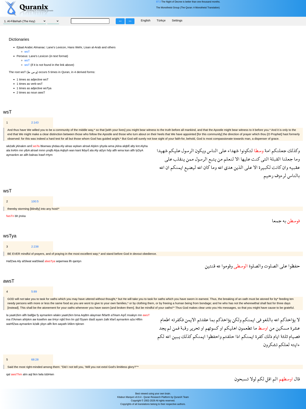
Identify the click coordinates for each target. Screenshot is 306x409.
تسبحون (242, 378)
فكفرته (177, 319)
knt (138, 146)
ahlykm (27, 319)
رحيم (268, 175)
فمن (175, 327)
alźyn (103, 150)
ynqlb (50, 150)
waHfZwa (12, 323)
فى (258, 319)
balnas (34, 154)
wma (111, 146)
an (22, 154)
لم (168, 327)
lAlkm (72, 323)
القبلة (275, 158)
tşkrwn (80, 323)
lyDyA (139, 150)
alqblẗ (126, 146)
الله (220, 167)
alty (133, 146)
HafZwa (11, 261)
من (219, 158)
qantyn (77, 261)
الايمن (190, 319)
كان (206, 167)
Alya (57, 150)
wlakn (57, 315)
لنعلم (228, 158)
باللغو (267, 319)
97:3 (158, 1)
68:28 (35, 359)
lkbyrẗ (86, 150)
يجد (162, 327)
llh (71, 261)
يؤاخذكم (287, 319)
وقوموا (226, 265)
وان (284, 167)
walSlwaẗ (38, 261)
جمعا (276, 220)
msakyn (132, 315)
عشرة (294, 327)
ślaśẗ (92, 319)
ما (254, 327)
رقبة (183, 327)
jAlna (119, 146)
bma (77, 315)
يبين (175, 336)
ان (167, 167)
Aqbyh (64, 150)
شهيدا (162, 150)
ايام (275, 336)
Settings (177, 20)
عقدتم (202, 319)
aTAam (116, 315)
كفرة (258, 336)
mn (21, 150)
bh (17, 216)
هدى (228, 167)
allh (115, 150)
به (283, 220)
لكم (160, 336)
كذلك (186, 336)
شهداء (232, 150)
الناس (212, 150)
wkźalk (11, 146)
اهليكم (230, 327)
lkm (55, 323)
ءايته (295, 344)
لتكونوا (246, 150)
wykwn (78, 146)
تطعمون (244, 327)
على (222, 150)
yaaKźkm (15, 315)
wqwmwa (62, 261)
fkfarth (106, 315)
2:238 (35, 246)
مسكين (282, 327)
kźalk (36, 323)
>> (130, 21)
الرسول (187, 150)
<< (120, 21)
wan (72, 150)
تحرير (194, 327)
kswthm (42, 319)
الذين (238, 167)
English (145, 20)
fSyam (84, 319)
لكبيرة (264, 167)
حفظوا (293, 265)
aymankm (13, 154)
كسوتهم (211, 327)
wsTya (9, 235)
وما (296, 158)
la (7, 315)
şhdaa (56, 146)
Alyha (144, 146)
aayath (63, 323)
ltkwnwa (46, 146)
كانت (276, 167)
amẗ (30, 146)
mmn (42, 150)
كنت (255, 158)
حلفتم (227, 336)
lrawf (42, 154)
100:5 (35, 201)
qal (8, 374)
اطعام (165, 319)
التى (264, 158)
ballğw (32, 315)
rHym (49, 154)
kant (78, 150)
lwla (41, 374)
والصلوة (255, 265)
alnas (69, 146)
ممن (189, 158)
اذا (237, 336)
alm (25, 374)
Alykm (95, 146)
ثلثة (283, 336)
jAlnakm (21, 146)
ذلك (267, 336)
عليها (244, 158)
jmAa (22, 216)
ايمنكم (176, 167)
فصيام (294, 336)
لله (217, 265)
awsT (8, 281)
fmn (68, 319)
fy (38, 315)
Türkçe (161, 20)
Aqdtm (85, 315)
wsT (27, 51)
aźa (132, 319)
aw (35, 319)
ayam (100, 319)
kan (127, 150)
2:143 (35, 122)
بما (211, 319)
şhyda (104, 146)
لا (297, 319)
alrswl (87, 146)
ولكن (236, 319)
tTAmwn (16, 319)
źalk (107, 319)
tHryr (56, 319)
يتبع (211, 158)
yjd (77, 319)
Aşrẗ (124, 315)
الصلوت (270, 265)
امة (266, 150)
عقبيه (294, 167)
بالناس (293, 175)
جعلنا (287, 158)
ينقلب (178, 158)
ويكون (200, 150)
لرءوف (279, 175)
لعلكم (284, 344)
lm (73, 319)
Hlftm (139, 319)
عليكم (174, 150)
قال (296, 378)
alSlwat (27, 261)
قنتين (210, 265)
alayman (96, 315)
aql (30, 374)
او (221, 327)
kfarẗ (113, 319)
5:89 (34, 291)
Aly (62, 146)
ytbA (27, 150)
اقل (267, 378)
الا (236, 158)
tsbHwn (49, 374)
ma (8, 319)
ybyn (43, 323)
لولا (252, 378)
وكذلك (293, 150)
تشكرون (270, 344)
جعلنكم (278, 150)
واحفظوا (213, 336)
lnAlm (15, 150)
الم (274, 378)
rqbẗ (63, 319)
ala (8, 150)
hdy (109, 150)
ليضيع (189, 167)
